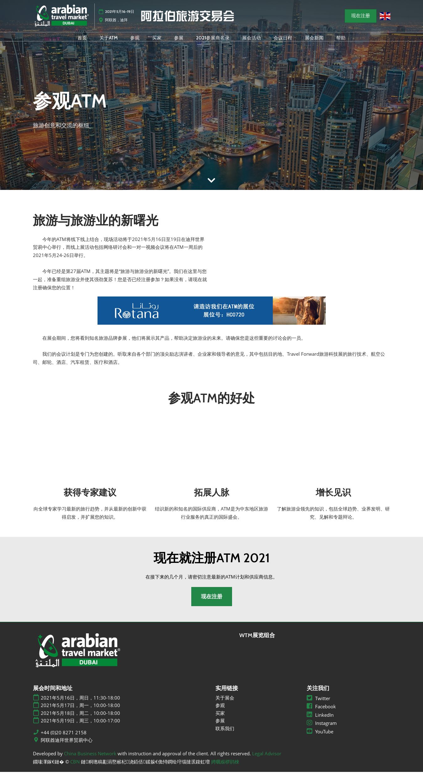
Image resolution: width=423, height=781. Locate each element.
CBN (75, 770)
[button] (361, 19)
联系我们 (224, 737)
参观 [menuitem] (135, 43)
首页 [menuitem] (82, 43)
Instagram (322, 732)
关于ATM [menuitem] (108, 43)
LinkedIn (320, 724)
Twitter (318, 707)
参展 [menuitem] (178, 43)
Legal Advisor (266, 762)
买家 (220, 722)
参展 (220, 729)
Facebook (321, 715)
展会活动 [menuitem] (251, 43)
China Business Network (90, 762)
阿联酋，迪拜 (116, 22)
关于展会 (224, 706)
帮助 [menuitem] (341, 43)
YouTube (320, 740)
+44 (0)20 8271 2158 (64, 741)
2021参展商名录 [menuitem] (213, 43)
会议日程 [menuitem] (282, 43)
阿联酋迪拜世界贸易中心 (67, 749)
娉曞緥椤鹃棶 (225, 770)
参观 (220, 714)
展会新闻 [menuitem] (314, 43)
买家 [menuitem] (156, 43)
